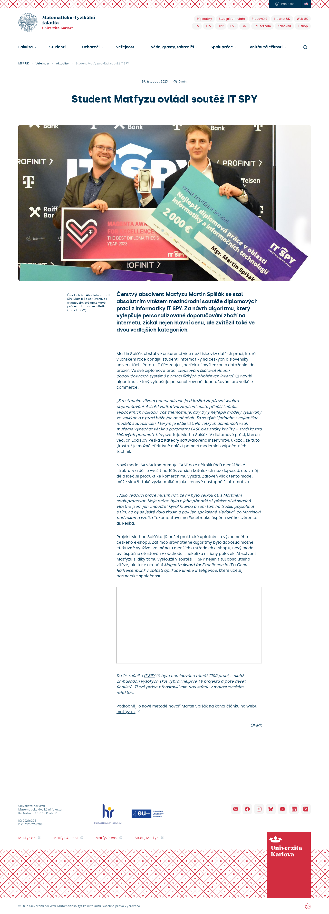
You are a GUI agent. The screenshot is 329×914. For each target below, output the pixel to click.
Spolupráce (222, 47)
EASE (181, 423)
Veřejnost (125, 47)
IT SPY (149, 675)
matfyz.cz (125, 711)
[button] (27, 47)
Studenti (57, 47)
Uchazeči (90, 47)
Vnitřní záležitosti (266, 47)
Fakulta (25, 47)
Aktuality (62, 63)
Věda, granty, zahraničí (172, 47)
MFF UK (23, 63)
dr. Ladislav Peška (143, 440)
